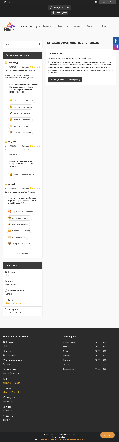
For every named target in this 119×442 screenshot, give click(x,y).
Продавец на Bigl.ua (59, 437)
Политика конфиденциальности (72, 439)
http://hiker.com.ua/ (11, 383)
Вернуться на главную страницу (66, 80)
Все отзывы (22, 253)
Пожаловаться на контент (49, 439)
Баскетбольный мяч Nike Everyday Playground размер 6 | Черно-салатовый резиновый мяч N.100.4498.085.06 (23, 88)
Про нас (76, 26)
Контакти (91, 26)
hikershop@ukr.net (13, 303)
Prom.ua (72, 434)
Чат (107, 435)
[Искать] (39, 44)
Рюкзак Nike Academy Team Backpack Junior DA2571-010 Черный (21, 163)
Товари (61, 26)
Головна (47, 26)
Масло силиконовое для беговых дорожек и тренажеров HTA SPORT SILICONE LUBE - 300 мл (22, 200)
